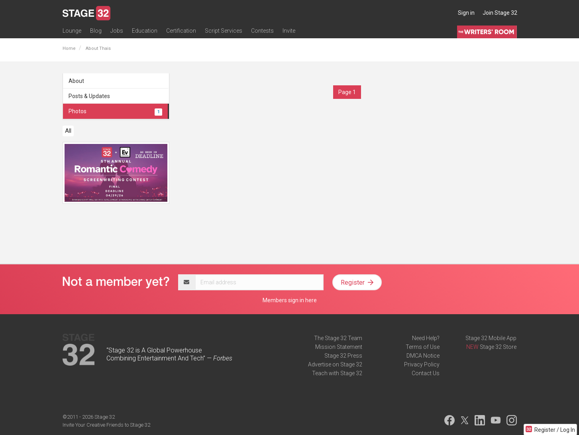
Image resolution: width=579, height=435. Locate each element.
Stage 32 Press (343, 355)
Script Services (223, 31)
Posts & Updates (89, 96)
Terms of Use (423, 347)
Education (144, 31)
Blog (96, 31)
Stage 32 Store (498, 347)
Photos (116, 111)
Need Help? (426, 338)
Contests (262, 31)
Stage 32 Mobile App (490, 338)
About (76, 81)
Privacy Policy (422, 364)
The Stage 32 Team (338, 338)
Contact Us (426, 373)
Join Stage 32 (500, 13)
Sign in (466, 13)
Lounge (72, 31)
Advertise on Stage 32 (335, 364)
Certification (181, 31)
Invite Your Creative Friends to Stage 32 (106, 425)
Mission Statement (338, 347)
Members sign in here (290, 300)
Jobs (116, 31)
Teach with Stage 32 (337, 373)
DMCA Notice (423, 355)
